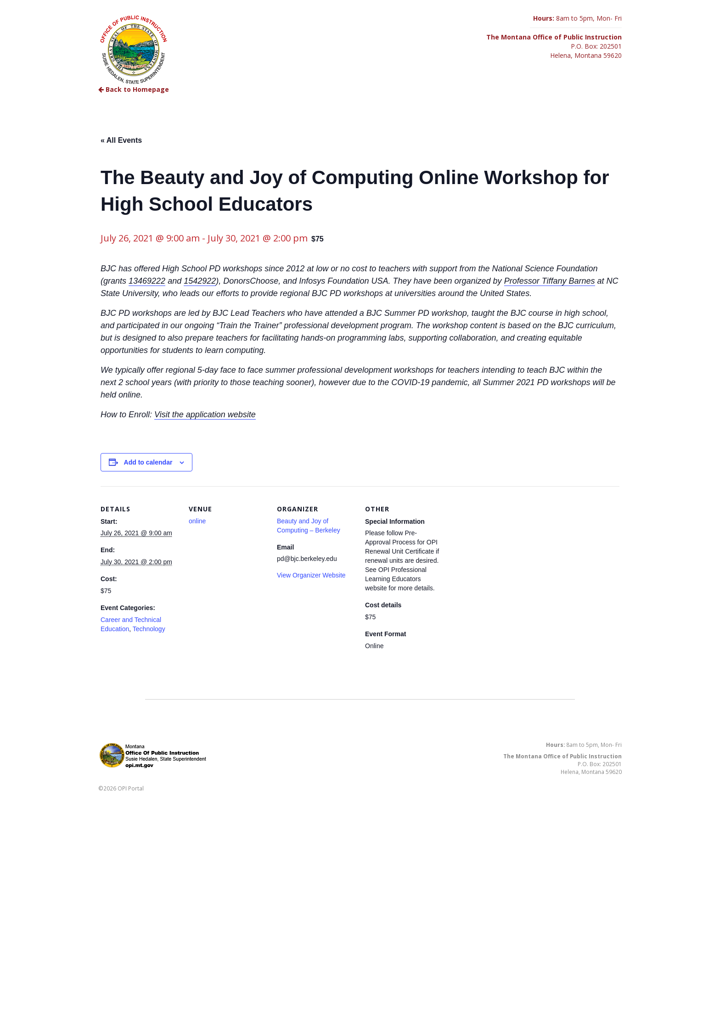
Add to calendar (148, 462)
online (197, 521)
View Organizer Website (311, 575)
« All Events (121, 140)
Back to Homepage (133, 89)
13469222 (147, 281)
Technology (149, 629)
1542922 (200, 281)
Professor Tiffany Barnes (549, 281)
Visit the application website (205, 414)
